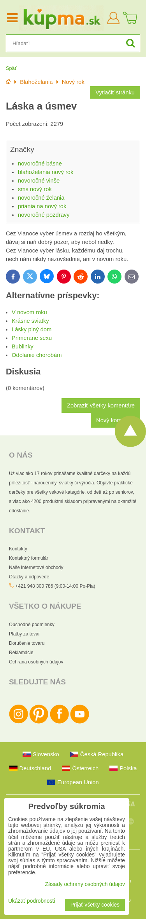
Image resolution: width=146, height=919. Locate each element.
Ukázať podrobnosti (31, 901)
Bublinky (22, 346)
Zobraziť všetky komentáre (101, 405)
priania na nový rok (42, 206)
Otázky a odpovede (29, 577)
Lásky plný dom (31, 329)
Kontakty (18, 549)
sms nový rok (35, 189)
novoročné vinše (39, 181)
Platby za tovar (24, 634)
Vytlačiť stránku (115, 92)
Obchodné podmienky (32, 624)
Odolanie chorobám (37, 355)
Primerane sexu (32, 338)
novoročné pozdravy (44, 215)
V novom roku (29, 312)
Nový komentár (115, 420)
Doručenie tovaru (26, 643)
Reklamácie (21, 652)
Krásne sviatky (30, 321)
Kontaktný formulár (28, 558)
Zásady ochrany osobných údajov (85, 884)
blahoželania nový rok (45, 172)
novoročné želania (41, 198)
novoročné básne (40, 163)
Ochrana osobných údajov (36, 662)
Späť (11, 68)
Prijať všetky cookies (95, 905)
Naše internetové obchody (36, 567)
